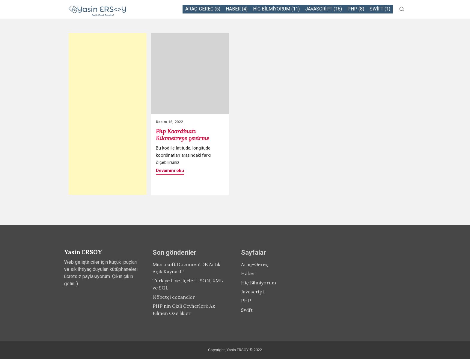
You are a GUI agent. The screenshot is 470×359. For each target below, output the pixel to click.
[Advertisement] (108, 114)
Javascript (252, 292)
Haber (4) (237, 9)
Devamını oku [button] (170, 170)
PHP (246, 301)
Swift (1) (380, 9)
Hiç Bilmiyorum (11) (276, 9)
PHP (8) (355, 9)
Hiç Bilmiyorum (258, 283)
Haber (248, 273)
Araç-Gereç (254, 264)
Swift (247, 310)
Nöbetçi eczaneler (174, 297)
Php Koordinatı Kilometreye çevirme (182, 135)
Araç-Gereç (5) (202, 9)
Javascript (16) (323, 9)
